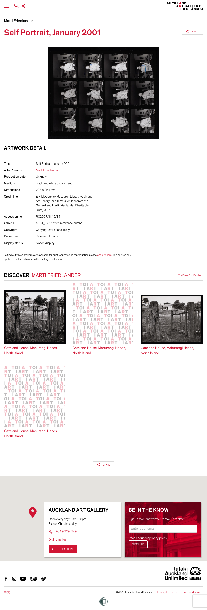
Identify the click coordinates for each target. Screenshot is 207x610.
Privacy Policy (165, 592)
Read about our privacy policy (148, 538)
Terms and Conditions (187, 592)
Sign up (138, 544)
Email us (58, 539)
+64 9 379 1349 (63, 531)
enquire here (104, 255)
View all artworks (189, 275)
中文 (7, 592)
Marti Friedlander (18, 21)
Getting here (63, 549)
